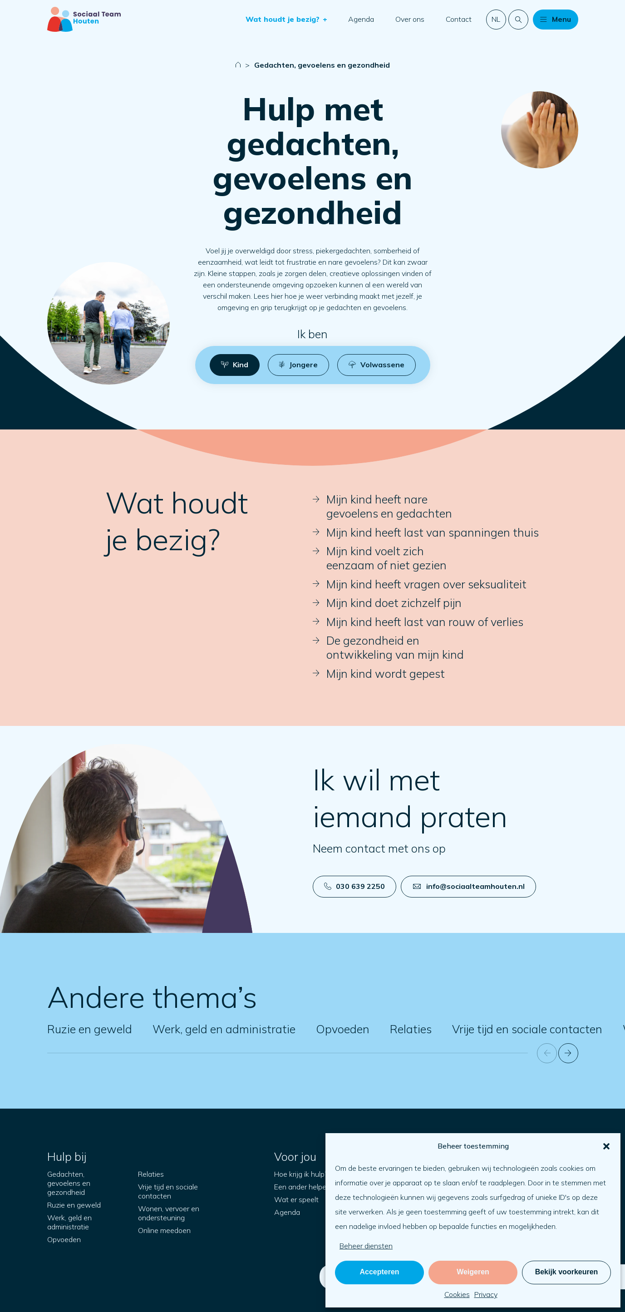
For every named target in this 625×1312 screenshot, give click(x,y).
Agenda (361, 19)
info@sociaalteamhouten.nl (469, 886)
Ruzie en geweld (89, 1029)
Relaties (411, 1029)
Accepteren (379, 1272)
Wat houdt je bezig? (284, 19)
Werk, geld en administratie (224, 1029)
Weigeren (473, 1272)
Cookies (457, 1294)
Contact (459, 19)
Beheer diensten (366, 1245)
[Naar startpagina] (84, 19)
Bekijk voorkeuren (566, 1272)
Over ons (409, 19)
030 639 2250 (354, 886)
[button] (606, 1146)
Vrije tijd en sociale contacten (527, 1029)
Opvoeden (342, 1029)
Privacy (485, 1294)
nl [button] (496, 19)
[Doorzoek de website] (518, 20)
